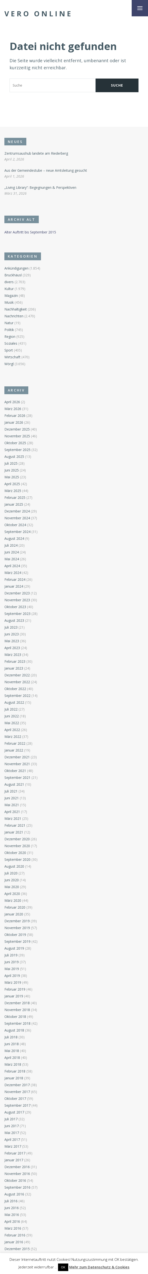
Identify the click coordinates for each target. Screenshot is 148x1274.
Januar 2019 (13, 996)
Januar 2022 (13, 750)
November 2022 (17, 682)
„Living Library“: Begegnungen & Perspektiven (40, 187)
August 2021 (14, 784)
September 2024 (17, 531)
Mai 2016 (11, 1214)
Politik (9, 329)
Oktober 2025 (15, 443)
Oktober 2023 (15, 606)
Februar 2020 (14, 907)
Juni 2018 (11, 1044)
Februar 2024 (14, 579)
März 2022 (12, 736)
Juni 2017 (11, 1126)
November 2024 (17, 518)
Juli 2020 (11, 873)
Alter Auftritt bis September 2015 (30, 232)
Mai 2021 (11, 805)
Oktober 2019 (15, 934)
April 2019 (12, 975)
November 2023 (17, 600)
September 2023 (17, 613)
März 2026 (12, 408)
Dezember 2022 (17, 675)
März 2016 (12, 1228)
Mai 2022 (11, 723)
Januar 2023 (13, 668)
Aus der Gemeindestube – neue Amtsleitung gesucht (45, 170)
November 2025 (17, 436)
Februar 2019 (14, 989)
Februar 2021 (14, 825)
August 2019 (14, 948)
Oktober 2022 (15, 688)
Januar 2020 (13, 914)
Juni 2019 (11, 962)
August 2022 (14, 702)
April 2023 (12, 647)
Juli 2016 (11, 1201)
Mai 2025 (11, 477)
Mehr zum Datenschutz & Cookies (99, 1266)
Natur (8, 323)
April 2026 (12, 402)
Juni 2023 (11, 634)
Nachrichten (13, 316)
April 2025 (12, 484)
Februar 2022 (14, 743)
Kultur (9, 288)
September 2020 (17, 859)
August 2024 (14, 538)
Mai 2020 (11, 886)
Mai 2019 (11, 968)
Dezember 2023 (17, 593)
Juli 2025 (11, 463)
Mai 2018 (11, 1050)
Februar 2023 (14, 661)
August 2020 (14, 866)
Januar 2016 (13, 1242)
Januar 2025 (13, 504)
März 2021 (12, 818)
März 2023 (12, 654)
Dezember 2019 (17, 921)
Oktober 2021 (15, 770)
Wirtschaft (12, 357)
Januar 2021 (13, 832)
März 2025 (12, 490)
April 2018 (12, 1057)
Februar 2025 (14, 497)
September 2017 (17, 1105)
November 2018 (17, 1009)
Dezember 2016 (17, 1166)
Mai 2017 (11, 1132)
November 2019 (17, 927)
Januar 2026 (13, 422)
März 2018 (12, 1064)
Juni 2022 (11, 716)
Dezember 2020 (17, 839)
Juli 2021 (11, 791)
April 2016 (12, 1221)
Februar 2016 (14, 1235)
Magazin (11, 295)
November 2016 (17, 1173)
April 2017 (12, 1139)
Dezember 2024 (17, 511)
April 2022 (12, 729)
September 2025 (17, 449)
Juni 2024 (11, 552)
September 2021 (17, 777)
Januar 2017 (13, 1160)
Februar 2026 (14, 415)
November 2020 (17, 845)
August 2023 (14, 620)
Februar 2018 (14, 1071)
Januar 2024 (13, 586)
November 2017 (17, 1091)
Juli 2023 (11, 627)
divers (9, 282)
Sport (8, 350)
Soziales (10, 343)
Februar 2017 (14, 1153)
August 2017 (14, 1112)
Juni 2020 (11, 880)
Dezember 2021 (17, 757)
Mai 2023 (11, 641)
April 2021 (12, 811)
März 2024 (12, 572)
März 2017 (12, 1146)
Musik (9, 302)
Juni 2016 (11, 1207)
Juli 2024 (11, 545)
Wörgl (9, 363)
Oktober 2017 (15, 1098)
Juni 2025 (11, 470)
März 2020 (12, 900)
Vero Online (38, 14)
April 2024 (12, 565)
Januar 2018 (13, 1078)
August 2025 (14, 456)
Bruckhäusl (13, 275)
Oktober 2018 (15, 1016)
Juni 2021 (11, 798)
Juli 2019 (11, 955)
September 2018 (17, 1023)
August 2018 (14, 1030)
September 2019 (17, 941)
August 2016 (14, 1194)
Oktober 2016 (15, 1180)
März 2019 (12, 982)
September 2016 (17, 1187)
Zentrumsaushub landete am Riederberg (36, 153)
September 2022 (17, 695)
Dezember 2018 (17, 1003)
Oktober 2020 (15, 852)
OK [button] (63, 1267)
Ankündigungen (16, 268)
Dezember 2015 (17, 1248)
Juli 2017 (11, 1119)
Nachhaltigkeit (15, 309)
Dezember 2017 (17, 1085)
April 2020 (12, 893)
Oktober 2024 (15, 524)
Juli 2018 (11, 1037)
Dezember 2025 (17, 429)
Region (9, 336)
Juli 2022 (11, 709)
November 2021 (17, 764)
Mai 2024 (11, 559)
